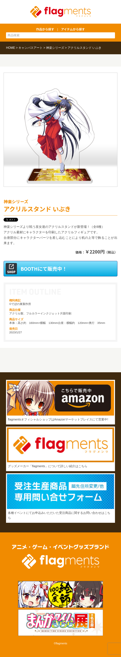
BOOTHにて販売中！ (44, 268)
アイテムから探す (73, 29)
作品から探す (45, 29)
